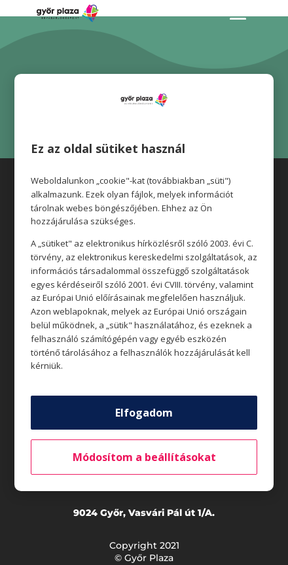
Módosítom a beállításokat (144, 457)
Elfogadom (144, 412)
